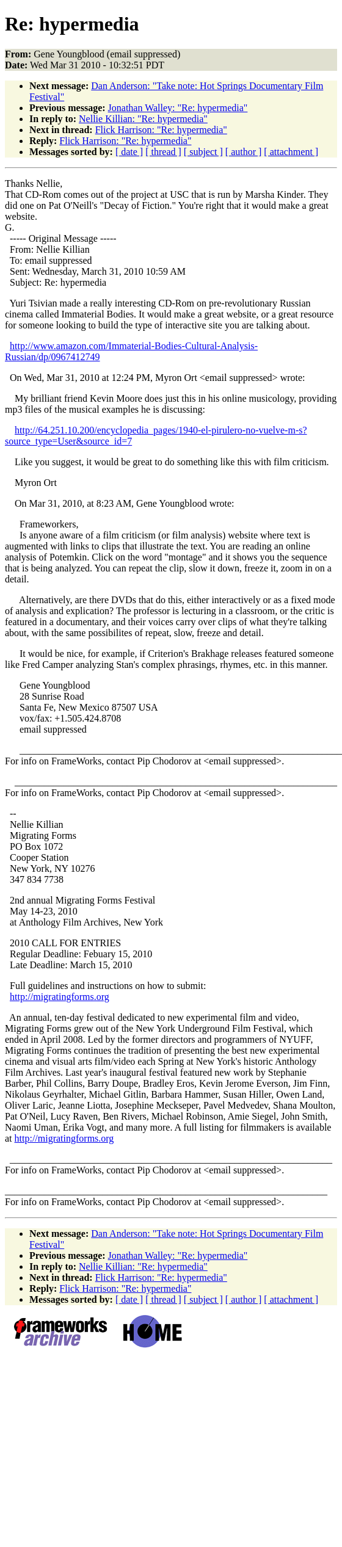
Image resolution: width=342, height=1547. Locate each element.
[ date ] (129, 152)
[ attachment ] (291, 152)
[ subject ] (203, 152)
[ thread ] (163, 152)
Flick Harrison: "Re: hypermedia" (161, 130)
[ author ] (243, 152)
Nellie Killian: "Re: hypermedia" (143, 119)
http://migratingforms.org (59, 996)
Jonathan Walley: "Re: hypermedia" (178, 108)
